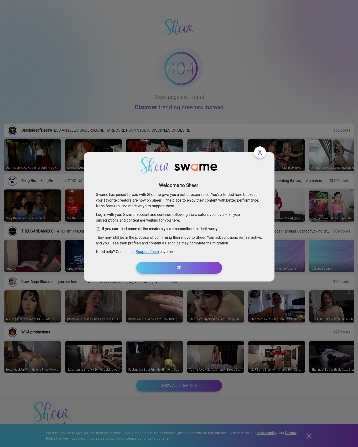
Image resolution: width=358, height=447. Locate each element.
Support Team (147, 251)
